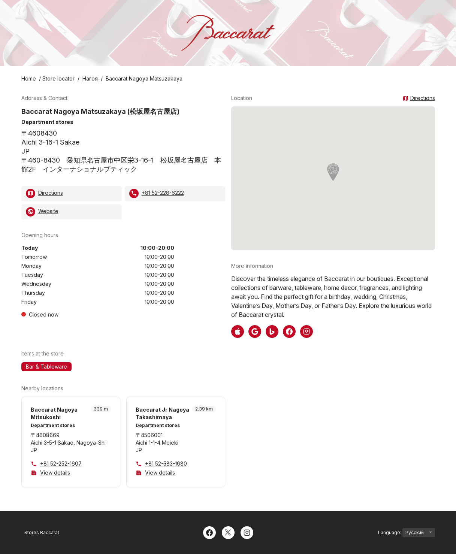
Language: (406, 532)
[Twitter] (228, 532)
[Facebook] (209, 532)
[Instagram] (247, 532)
